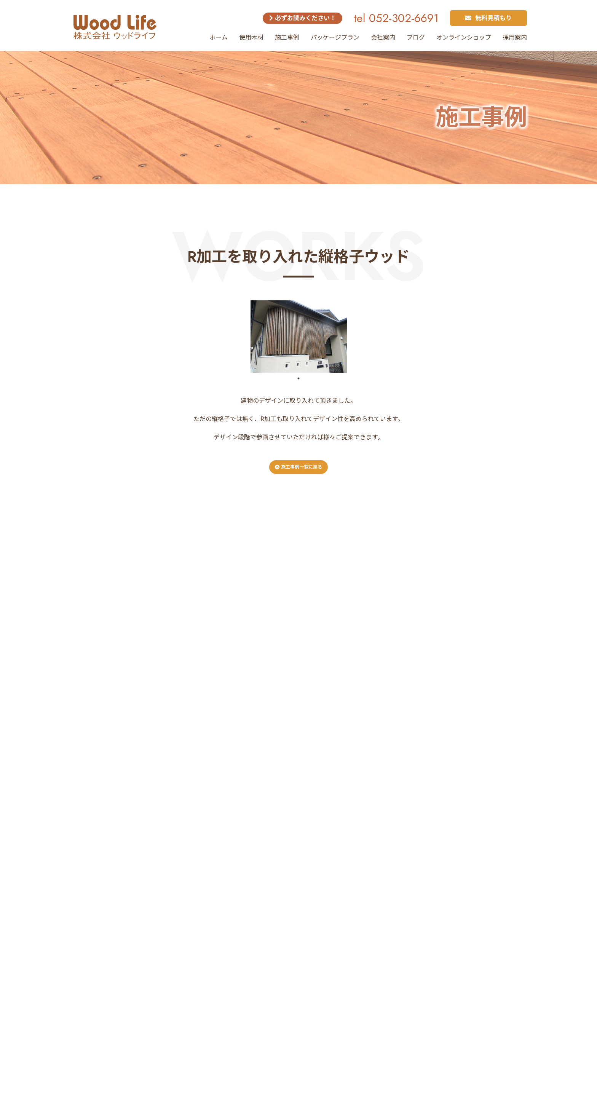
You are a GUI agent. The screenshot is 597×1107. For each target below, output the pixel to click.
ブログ (416, 37)
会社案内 (383, 37)
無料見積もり (488, 18)
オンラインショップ (463, 37)
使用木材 (251, 37)
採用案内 (515, 37)
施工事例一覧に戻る (298, 467)
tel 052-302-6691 (396, 18)
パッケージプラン (335, 37)
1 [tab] (298, 378)
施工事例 (287, 37)
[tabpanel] (298, 336)
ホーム (218, 37)
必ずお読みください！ (302, 18)
